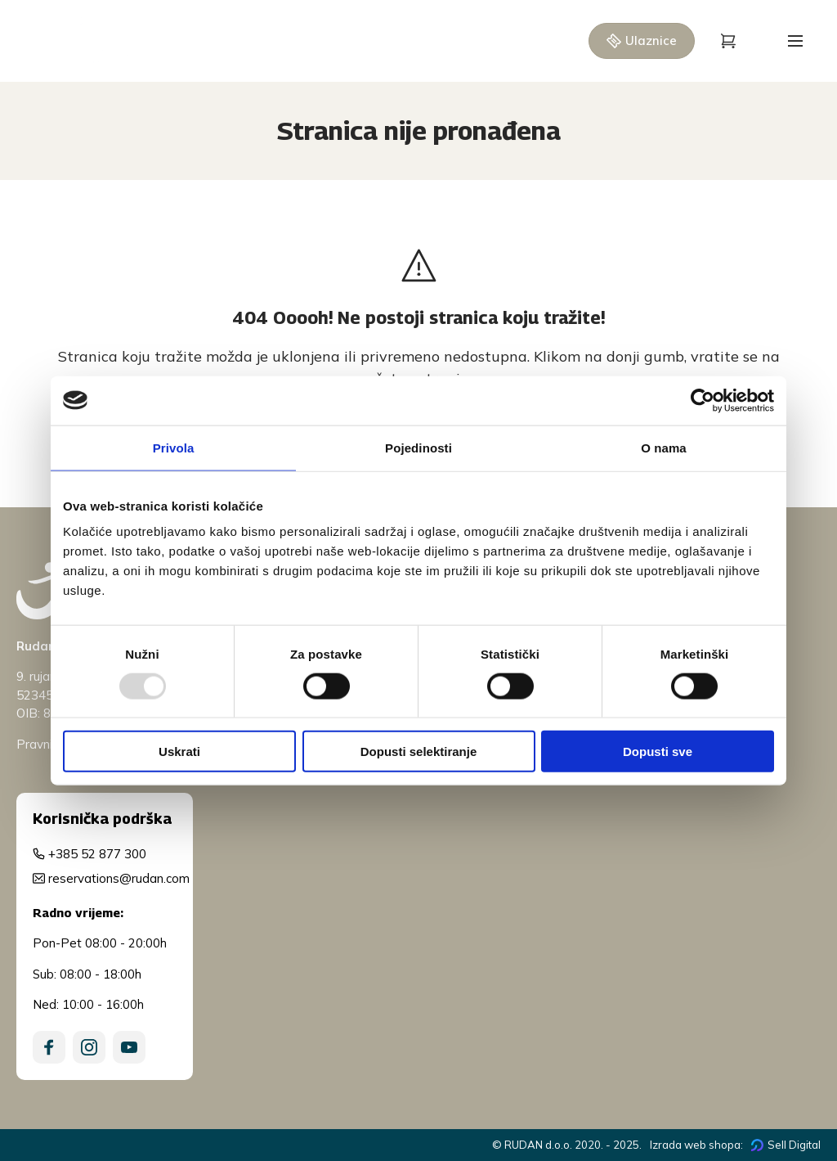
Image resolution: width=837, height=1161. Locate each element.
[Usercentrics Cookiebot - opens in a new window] (702, 400)
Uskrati (179, 751)
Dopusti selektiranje (418, 751)
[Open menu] (795, 41)
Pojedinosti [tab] (418, 447)
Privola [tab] (174, 447)
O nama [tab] (664, 447)
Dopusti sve (657, 751)
